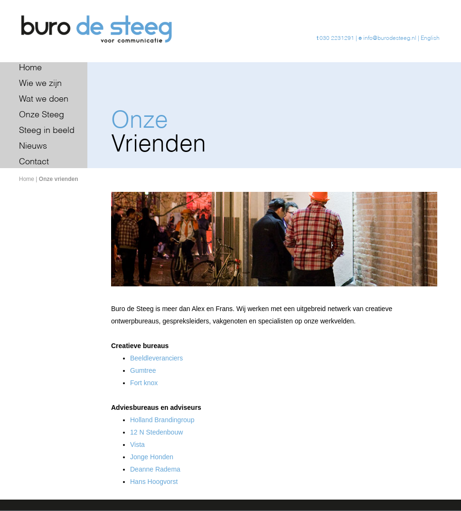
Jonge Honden (151, 457)
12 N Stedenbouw (156, 432)
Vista (137, 444)
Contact (34, 162)
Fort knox (144, 383)
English (430, 38)
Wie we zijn (40, 83)
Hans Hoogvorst (154, 481)
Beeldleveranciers (156, 358)
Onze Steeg (41, 115)
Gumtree (143, 370)
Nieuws (33, 146)
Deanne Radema (155, 469)
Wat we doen (43, 99)
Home (30, 68)
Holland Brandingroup (162, 420)
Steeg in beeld (47, 130)
